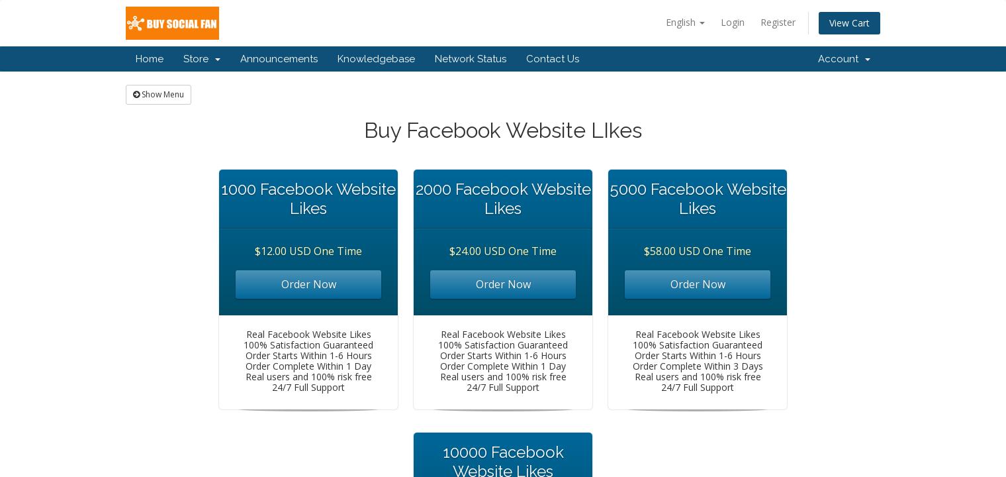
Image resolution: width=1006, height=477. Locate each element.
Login (733, 22)
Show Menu (158, 94)
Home (149, 59)
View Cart (849, 23)
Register (778, 22)
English (685, 22)
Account (844, 59)
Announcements (279, 59)
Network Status (470, 59)
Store (201, 59)
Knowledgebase (376, 59)
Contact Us (552, 59)
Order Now (308, 284)
